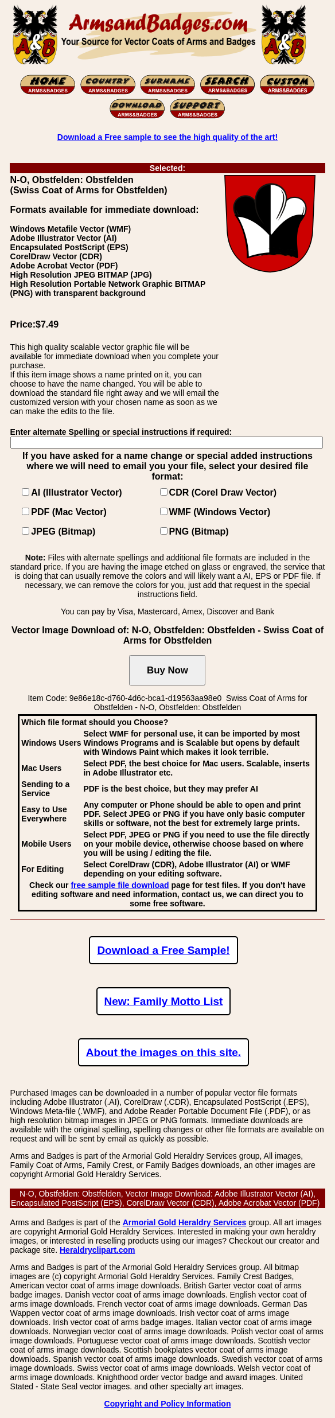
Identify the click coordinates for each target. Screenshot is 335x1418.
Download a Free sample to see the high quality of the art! (167, 137)
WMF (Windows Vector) (220, 512)
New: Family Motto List (163, 1001)
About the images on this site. (163, 1052)
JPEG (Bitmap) (63, 531)
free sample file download (120, 885)
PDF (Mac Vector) (69, 512)
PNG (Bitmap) (199, 531)
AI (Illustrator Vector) (76, 492)
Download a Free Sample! (163, 950)
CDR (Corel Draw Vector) (223, 492)
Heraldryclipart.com (97, 1250)
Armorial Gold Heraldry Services (185, 1222)
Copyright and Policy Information (167, 1403)
